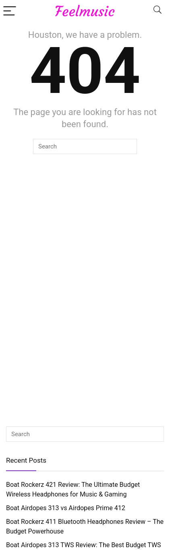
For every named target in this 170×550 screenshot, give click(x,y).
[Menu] (9, 10)
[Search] (157, 10)
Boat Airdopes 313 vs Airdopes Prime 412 (65, 508)
